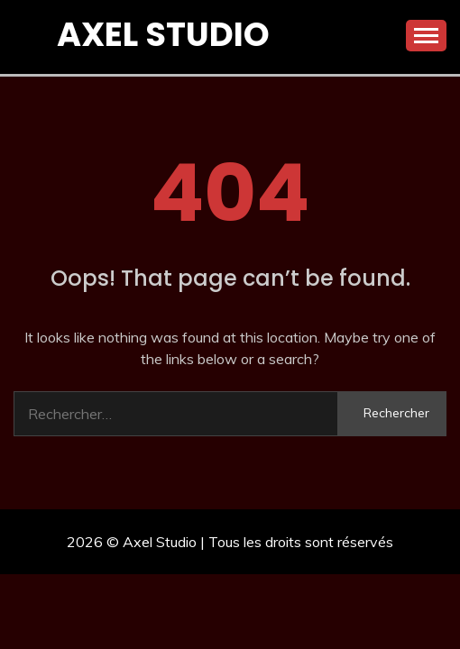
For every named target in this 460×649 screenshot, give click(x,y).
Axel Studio (163, 34)
